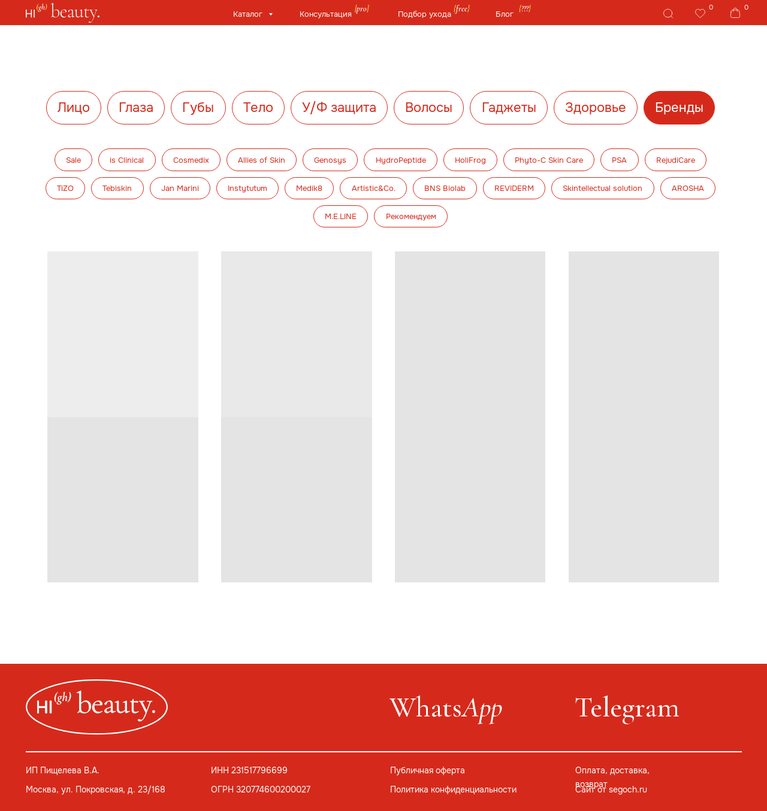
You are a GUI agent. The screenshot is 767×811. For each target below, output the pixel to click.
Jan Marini (180, 188)
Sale (73, 160)
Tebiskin (117, 188)
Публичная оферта (427, 771)
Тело (258, 107)
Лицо (74, 107)
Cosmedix (191, 160)
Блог (505, 14)
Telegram (627, 707)
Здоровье (595, 107)
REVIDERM (514, 188)
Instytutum (247, 188)
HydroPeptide (401, 160)
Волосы (428, 107)
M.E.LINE (341, 216)
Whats (445, 707)
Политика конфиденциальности (453, 790)
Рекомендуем (411, 216)
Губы (198, 107)
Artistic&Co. (373, 188)
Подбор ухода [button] (424, 14)
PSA (619, 160)
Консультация (326, 14)
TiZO (65, 188)
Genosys (330, 160)
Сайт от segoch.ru (611, 790)
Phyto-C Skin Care (549, 160)
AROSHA (688, 188)
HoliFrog (470, 160)
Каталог (249, 14)
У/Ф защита (339, 107)
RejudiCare (675, 160)
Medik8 (309, 188)
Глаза (136, 107)
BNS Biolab (445, 188)
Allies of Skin (261, 160)
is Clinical (127, 160)
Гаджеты (509, 107)
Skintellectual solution (602, 188)
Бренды (679, 107)
